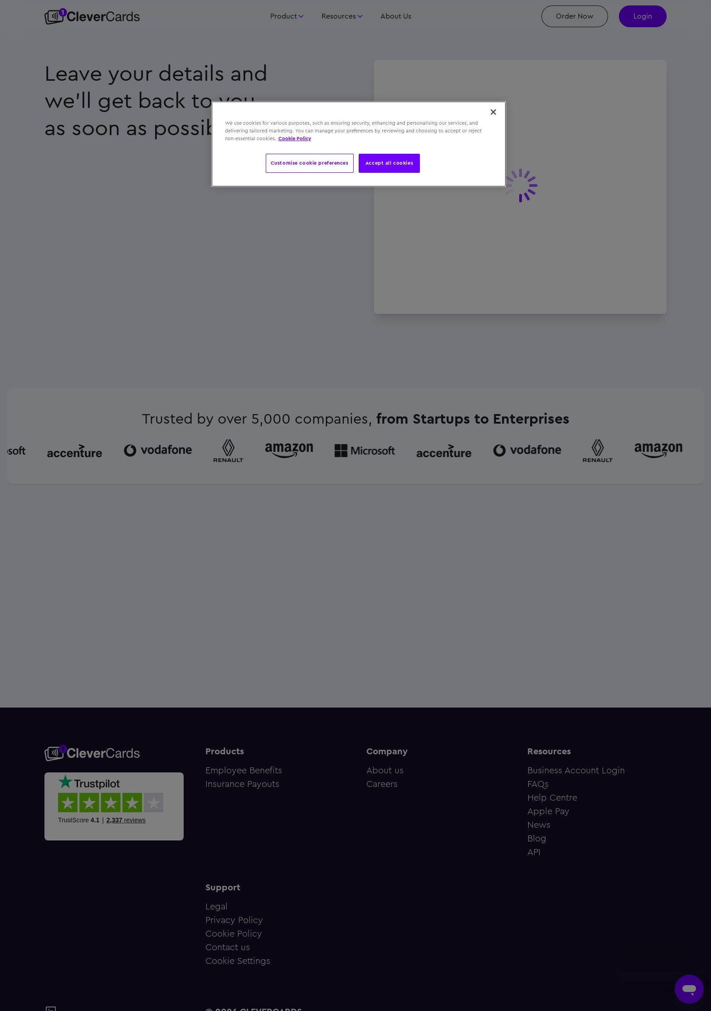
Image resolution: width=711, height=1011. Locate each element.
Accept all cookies (389, 162)
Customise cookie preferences (310, 162)
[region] (358, 144)
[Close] (493, 112)
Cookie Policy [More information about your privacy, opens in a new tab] (294, 138)
